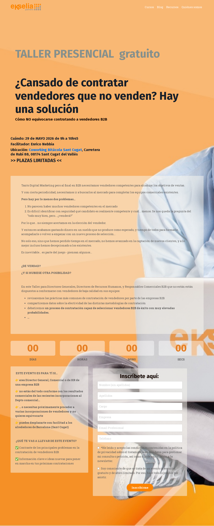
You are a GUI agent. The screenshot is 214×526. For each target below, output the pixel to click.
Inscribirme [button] (140, 487)
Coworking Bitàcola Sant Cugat (55, 150)
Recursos (172, 7)
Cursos (149, 7)
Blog (160, 7)
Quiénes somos (192, 7)
